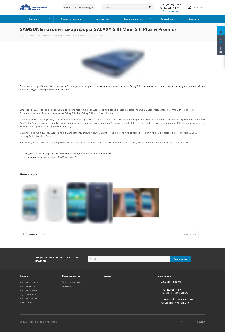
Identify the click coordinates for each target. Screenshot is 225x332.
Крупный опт (78, 7)
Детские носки (27, 286)
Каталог (24, 275)
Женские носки (28, 302)
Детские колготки (29, 282)
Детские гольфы (28, 298)
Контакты (67, 286)
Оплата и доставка (72, 282)
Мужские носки (28, 294)
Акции (107, 275)
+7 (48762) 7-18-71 (172, 4)
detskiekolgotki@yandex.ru (174, 292)
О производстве (71, 275)
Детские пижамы (29, 290)
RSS (201, 29)
